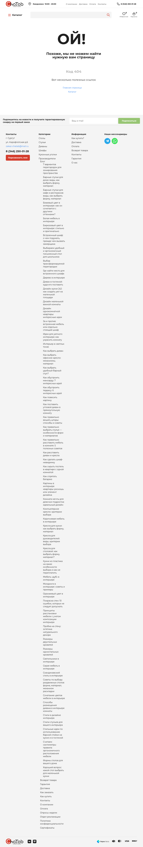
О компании (71, 4)
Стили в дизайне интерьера (52, 716)
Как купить (46, 796)
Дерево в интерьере (54, 277)
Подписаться (129, 121)
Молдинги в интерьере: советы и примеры (54, 587)
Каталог (72, 91)
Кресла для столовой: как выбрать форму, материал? (51, 552)
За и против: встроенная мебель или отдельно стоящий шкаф (53, 325)
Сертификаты (47, 828)
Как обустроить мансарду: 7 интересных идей (52, 380)
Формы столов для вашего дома (53, 762)
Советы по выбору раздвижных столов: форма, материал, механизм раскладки (54, 685)
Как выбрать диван (53, 351)
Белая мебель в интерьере (51, 220)
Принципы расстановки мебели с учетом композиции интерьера (52, 616)
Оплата (92, 4)
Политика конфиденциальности (52, 822)
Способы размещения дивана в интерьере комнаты (54, 706)
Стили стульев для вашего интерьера (53, 723)
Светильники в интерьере (51, 660)
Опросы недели (48, 812)
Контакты (102, 4)
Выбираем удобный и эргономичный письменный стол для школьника (53, 252)
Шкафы (42, 150)
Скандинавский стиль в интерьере (53, 674)
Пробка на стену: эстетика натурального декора (52, 630)
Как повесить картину (50, 399)
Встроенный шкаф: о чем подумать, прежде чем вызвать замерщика (54, 239)
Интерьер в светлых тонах (53, 345)
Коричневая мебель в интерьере (54, 520)
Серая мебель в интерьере (51, 667)
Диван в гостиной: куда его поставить (53, 283)
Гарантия (45, 784)
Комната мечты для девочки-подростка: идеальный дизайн (53, 502)
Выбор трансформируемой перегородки (54, 264)
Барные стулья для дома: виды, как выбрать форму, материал (53, 181)
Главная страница (72, 87)
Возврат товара (48, 780)
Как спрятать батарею (50, 478)
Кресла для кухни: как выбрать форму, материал (53, 528)
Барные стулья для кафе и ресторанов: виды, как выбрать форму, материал (53, 194)
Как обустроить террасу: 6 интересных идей (52, 390)
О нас (74, 162)
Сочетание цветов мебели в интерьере (54, 697)
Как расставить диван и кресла (51, 454)
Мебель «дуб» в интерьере (51, 578)
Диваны (43, 146)
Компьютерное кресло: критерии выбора (52, 512)
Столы (42, 138)
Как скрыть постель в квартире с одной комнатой (53, 469)
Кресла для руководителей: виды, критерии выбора (51, 540)
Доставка (83, 4)
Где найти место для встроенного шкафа (54, 272)
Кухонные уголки (48, 154)
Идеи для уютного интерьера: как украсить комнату (52, 337)
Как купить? (78, 138)
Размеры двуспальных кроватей (50, 642)
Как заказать (47, 792)
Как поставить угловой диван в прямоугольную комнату (52, 408)
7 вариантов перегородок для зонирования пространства (52, 168)
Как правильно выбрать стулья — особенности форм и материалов (53, 431)
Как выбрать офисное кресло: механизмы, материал (52, 359)
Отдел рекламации (50, 816)
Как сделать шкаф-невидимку (53, 461)
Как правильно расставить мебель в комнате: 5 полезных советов (53, 444)
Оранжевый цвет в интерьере (53, 595)
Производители (47, 158)
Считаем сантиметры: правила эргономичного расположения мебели (51, 749)
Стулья (42, 142)
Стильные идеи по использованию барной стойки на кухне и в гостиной (53, 733)
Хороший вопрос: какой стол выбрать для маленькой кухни (53, 771)
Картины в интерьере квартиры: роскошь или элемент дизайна (53, 489)
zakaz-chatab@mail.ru (17, 146)
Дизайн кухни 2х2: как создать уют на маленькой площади (53, 293)
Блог (42, 161)
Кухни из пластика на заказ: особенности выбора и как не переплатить (53, 567)
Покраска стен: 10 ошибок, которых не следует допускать (53, 603)
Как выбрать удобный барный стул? (52, 370)
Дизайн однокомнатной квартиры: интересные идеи (52, 312)
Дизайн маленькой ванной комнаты (53, 303)
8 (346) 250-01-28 (128, 4)
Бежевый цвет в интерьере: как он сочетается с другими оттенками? (52, 208)
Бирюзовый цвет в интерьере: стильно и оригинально (53, 228)
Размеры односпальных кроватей (51, 652)
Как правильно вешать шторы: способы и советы (52, 420)
